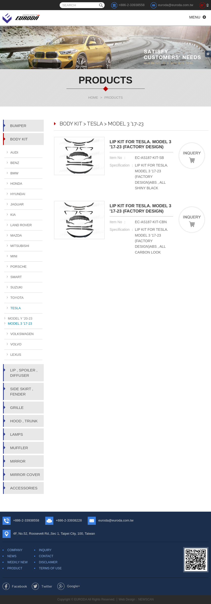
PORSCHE (18, 266)
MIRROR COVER (25, 474)
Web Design (127, 599)
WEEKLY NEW (17, 562)
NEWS (11, 556)
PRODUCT (14, 568)
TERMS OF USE (50, 568)
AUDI (14, 152)
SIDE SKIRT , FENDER (21, 391)
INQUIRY (45, 550)
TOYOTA (17, 298)
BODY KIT (19, 139)
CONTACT (46, 556)
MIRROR (18, 461)
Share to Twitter (42, 586)
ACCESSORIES (23, 488)
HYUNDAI (17, 194)
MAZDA (16, 235)
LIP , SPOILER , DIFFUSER (23, 373)
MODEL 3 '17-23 (20, 323)
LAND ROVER (21, 225)
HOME (93, 97)
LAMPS (16, 434)
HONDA (16, 183)
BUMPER (18, 125)
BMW (14, 173)
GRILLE (17, 407)
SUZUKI (16, 287)
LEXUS (15, 355)
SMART (16, 277)
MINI (13, 256)
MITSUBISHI (19, 246)
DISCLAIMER (48, 562)
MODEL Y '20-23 (20, 318)
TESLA (15, 308)
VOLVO (15, 344)
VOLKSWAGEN (22, 334)
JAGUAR (17, 204)
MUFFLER (19, 448)
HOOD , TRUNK (24, 421)
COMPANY (14, 550)
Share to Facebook (15, 586)
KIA (13, 215)
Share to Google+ (68, 586)
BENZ (14, 163)
